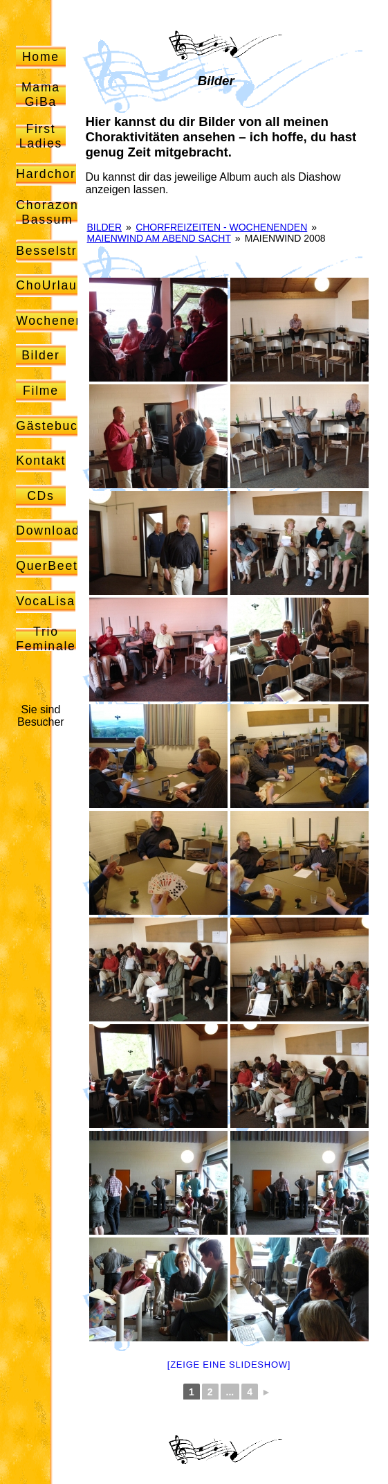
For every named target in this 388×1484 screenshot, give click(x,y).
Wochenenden (62, 321)
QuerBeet (46, 566)
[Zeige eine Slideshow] (228, 1364)
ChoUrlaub (50, 285)
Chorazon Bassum (47, 212)
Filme (41, 390)
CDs (41, 496)
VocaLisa (45, 601)
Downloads (51, 530)
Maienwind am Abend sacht (159, 238)
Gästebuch (51, 426)
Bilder (40, 355)
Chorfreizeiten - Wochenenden (221, 227)
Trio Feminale (45, 639)
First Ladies (40, 136)
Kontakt (41, 460)
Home (40, 57)
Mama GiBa (40, 94)
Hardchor (45, 174)
